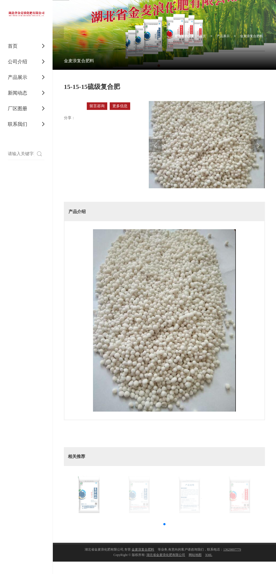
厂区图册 (17, 108)
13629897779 (232, 549)
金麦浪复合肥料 (251, 36)
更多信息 (119, 106)
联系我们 (17, 124)
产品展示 (17, 77)
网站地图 (195, 555)
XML (208, 555)
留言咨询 (97, 106)
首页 (13, 46)
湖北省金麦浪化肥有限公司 (165, 555)
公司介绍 (17, 61)
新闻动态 (17, 93)
